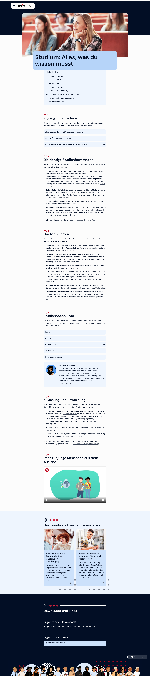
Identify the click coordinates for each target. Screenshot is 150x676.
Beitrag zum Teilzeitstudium (63, 196)
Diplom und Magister (53, 356)
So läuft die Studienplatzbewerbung (86, 443)
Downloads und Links (56, 101)
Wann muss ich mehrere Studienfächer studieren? (66, 143)
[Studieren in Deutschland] (75, 483)
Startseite (14, 10)
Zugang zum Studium (57, 75)
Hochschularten (54, 82)
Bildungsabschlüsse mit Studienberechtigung (64, 131)
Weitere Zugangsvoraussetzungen (59, 137)
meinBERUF (25, 10)
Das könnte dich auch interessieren (61, 97)
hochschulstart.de (70, 413)
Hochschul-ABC (89, 219)
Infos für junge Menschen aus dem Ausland (65, 93)
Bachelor (48, 331)
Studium (35, 10)
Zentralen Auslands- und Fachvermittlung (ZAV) (79, 372)
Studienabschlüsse (55, 86)
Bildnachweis (139, 656)
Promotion (49, 350)
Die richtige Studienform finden (60, 79)
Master (48, 337)
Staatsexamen (51, 343)
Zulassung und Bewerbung (58, 90)
